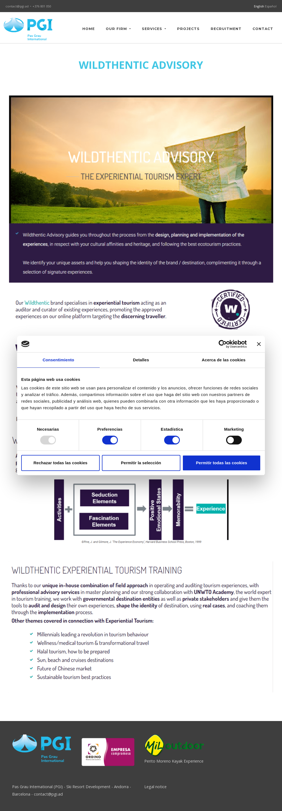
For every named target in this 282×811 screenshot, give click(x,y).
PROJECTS (188, 29)
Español (270, 6)
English (259, 6)
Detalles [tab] (141, 359)
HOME (88, 29)
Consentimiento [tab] (58, 359)
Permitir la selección (141, 462)
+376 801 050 (41, 6)
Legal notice (155, 786)
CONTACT (263, 29)
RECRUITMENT (226, 29)
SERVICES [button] (153, 29)
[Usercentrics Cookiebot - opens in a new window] (223, 344)
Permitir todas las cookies (221, 462)
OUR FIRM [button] (117, 29)
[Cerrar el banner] (259, 344)
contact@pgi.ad (17, 6)
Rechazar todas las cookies (61, 462)
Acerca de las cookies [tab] (224, 359)
